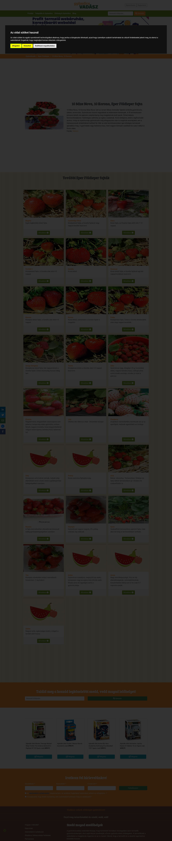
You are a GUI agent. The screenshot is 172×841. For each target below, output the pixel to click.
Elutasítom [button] (27, 46)
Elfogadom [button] (16, 46)
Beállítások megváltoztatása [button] (45, 46)
